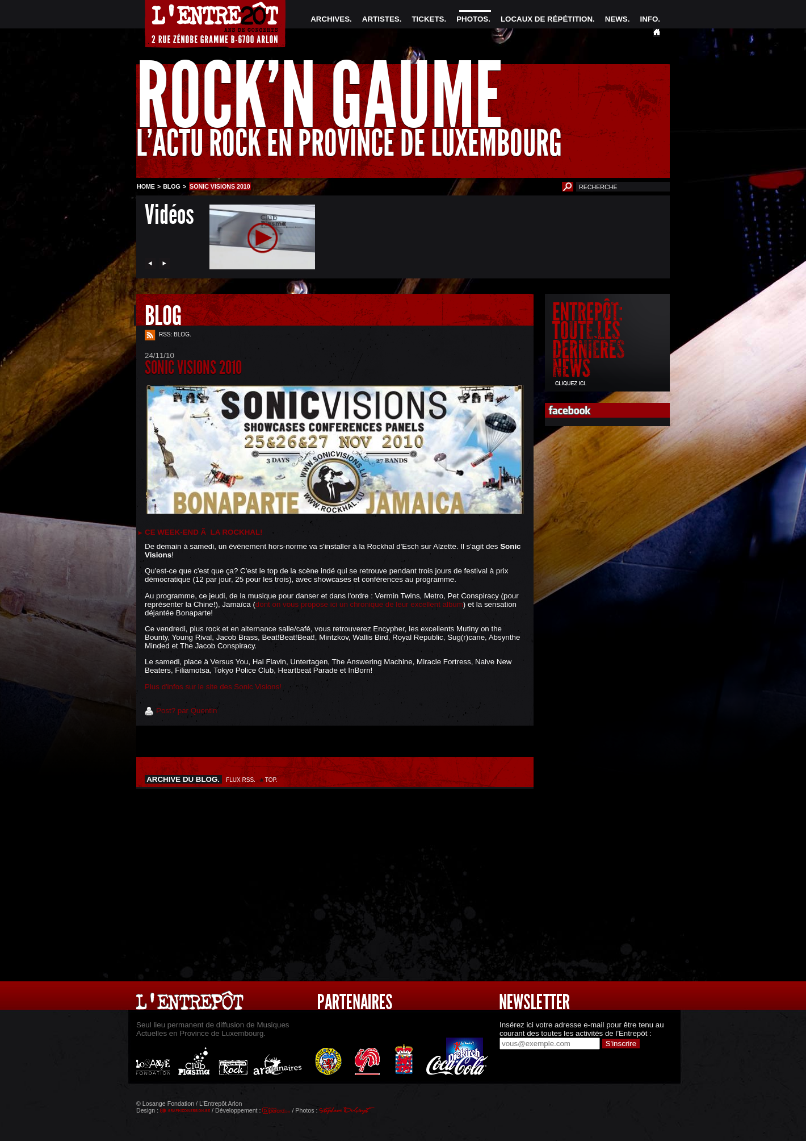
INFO (649, 19)
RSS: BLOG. (175, 334)
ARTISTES (381, 19)
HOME (146, 186)
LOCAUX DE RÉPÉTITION (547, 19)
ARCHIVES (330, 19)
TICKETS (428, 19)
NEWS (616, 19)
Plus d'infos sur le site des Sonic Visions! (213, 686)
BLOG (171, 186)
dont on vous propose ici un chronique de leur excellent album (359, 604)
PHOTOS (472, 19)
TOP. (271, 780)
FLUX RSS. (240, 780)
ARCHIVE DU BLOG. (183, 779)
